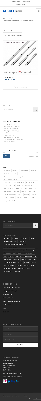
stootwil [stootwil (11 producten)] (26, 197)
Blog (4, 308)
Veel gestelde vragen (10, 291)
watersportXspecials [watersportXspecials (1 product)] (24, 201)
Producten (7, 18)
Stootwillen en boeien (10, 126)
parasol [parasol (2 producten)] (26, 194)
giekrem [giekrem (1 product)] (11, 188)
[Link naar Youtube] (29, 398)
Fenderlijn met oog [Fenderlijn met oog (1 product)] (18, 182)
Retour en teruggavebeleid (12, 301)
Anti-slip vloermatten (10, 131)
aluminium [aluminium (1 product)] (7, 170)
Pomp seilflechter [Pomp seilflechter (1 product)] (9, 197)
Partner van (7, 305)
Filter (6, 156)
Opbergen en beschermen (12, 139)
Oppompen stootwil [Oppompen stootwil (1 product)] (10, 194)
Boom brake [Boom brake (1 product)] (22, 174)
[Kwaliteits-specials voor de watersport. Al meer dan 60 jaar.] (17, 11)
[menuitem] (16, 1)
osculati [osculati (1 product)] (20, 194)
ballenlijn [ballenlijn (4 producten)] (33, 170)
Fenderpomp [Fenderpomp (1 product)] (30, 182)
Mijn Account (16, 1)
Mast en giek (8, 135)
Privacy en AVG (8, 298)
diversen (6, 312)
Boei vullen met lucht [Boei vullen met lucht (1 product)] (10, 174)
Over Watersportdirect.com (12, 287)
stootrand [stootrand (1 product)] (19, 197)
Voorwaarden (7, 294)
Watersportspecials (10, 137)
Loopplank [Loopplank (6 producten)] (16, 191)
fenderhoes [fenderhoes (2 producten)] (7, 182)
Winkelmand (26, 1)
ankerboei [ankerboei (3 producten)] (15, 170)
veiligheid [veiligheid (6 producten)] (7, 201)
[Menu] (32, 11)
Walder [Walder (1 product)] (14, 201)
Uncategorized (8, 124)
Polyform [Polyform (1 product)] (33, 194)
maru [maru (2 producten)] (34, 191)
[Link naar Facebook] (33, 398)
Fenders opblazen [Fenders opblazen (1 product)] (9, 185)
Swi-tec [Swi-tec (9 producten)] (33, 197)
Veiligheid (7, 133)
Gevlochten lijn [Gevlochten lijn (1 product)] (29, 185)
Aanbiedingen (8, 142)
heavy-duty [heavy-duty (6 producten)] (19, 188)
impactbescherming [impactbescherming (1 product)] (30, 188)
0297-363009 (7, 370)
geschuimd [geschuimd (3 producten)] (20, 185)
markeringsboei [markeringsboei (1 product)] (26, 191)
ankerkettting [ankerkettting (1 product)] (24, 170)
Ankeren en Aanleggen (11, 129)
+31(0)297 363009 (20, 5)
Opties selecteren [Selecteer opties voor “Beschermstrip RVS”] (20, 87)
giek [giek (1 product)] (5, 188)
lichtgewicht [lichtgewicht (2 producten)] (7, 191)
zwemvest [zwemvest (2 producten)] (17, 204)
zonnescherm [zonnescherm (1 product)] (8, 204)
